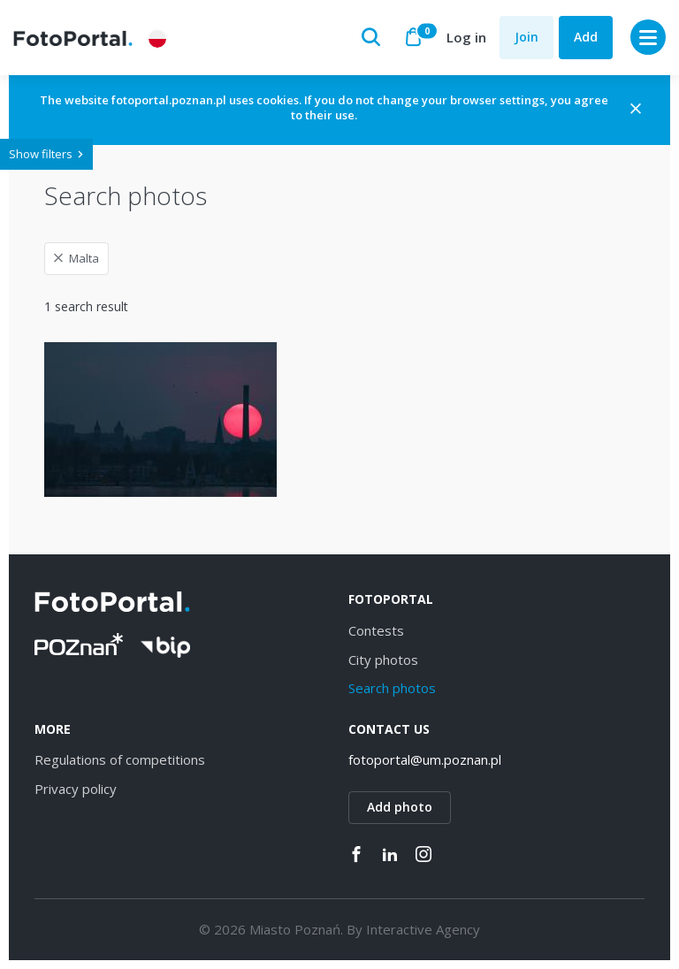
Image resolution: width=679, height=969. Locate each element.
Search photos (392, 688)
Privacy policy (75, 788)
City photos (383, 659)
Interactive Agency (423, 929)
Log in (466, 37)
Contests (376, 630)
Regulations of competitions (119, 759)
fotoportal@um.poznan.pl (424, 759)
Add (586, 36)
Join (526, 36)
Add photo (399, 806)
